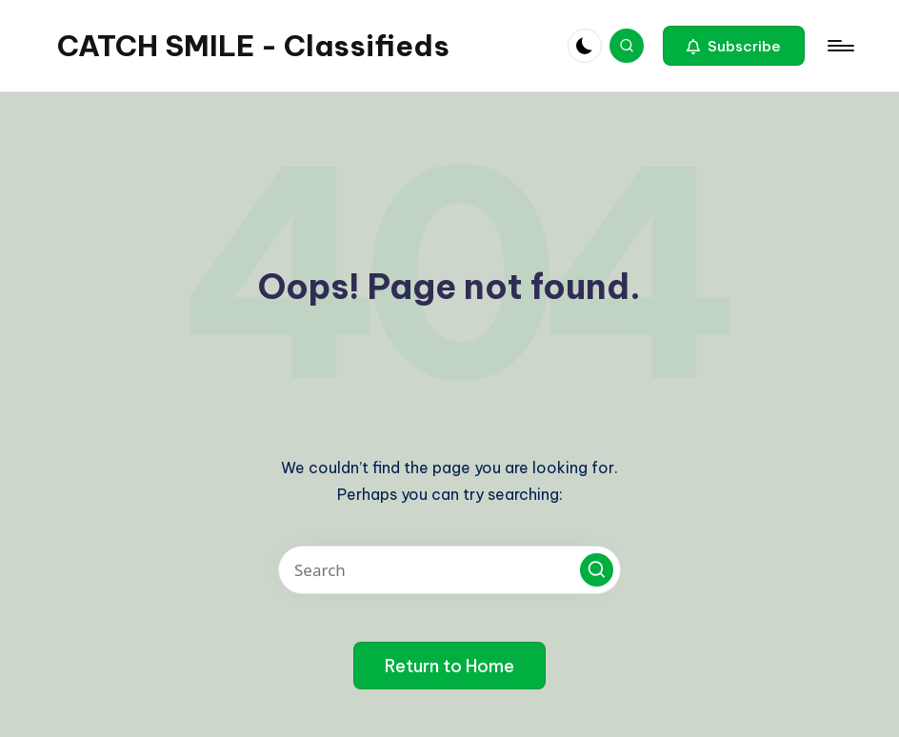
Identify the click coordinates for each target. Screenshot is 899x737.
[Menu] (839, 45)
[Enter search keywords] (449, 570)
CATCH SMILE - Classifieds (253, 46)
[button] (734, 46)
